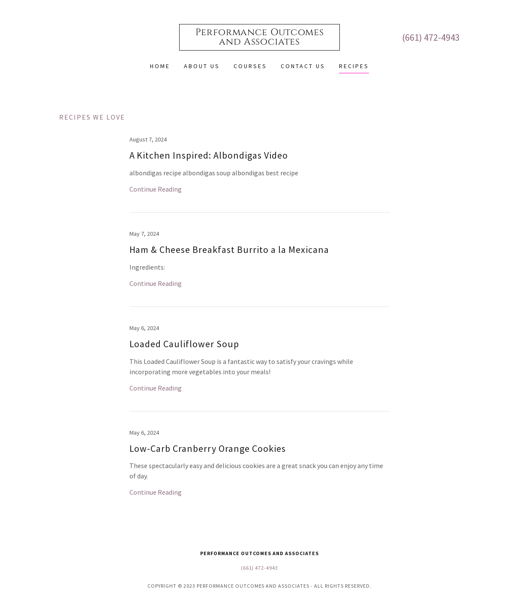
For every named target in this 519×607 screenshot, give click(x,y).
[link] (259, 42)
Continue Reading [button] (155, 189)
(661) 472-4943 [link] (431, 37)
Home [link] (160, 66)
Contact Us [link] (303, 66)
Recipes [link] (354, 66)
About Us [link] (202, 66)
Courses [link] (250, 66)
